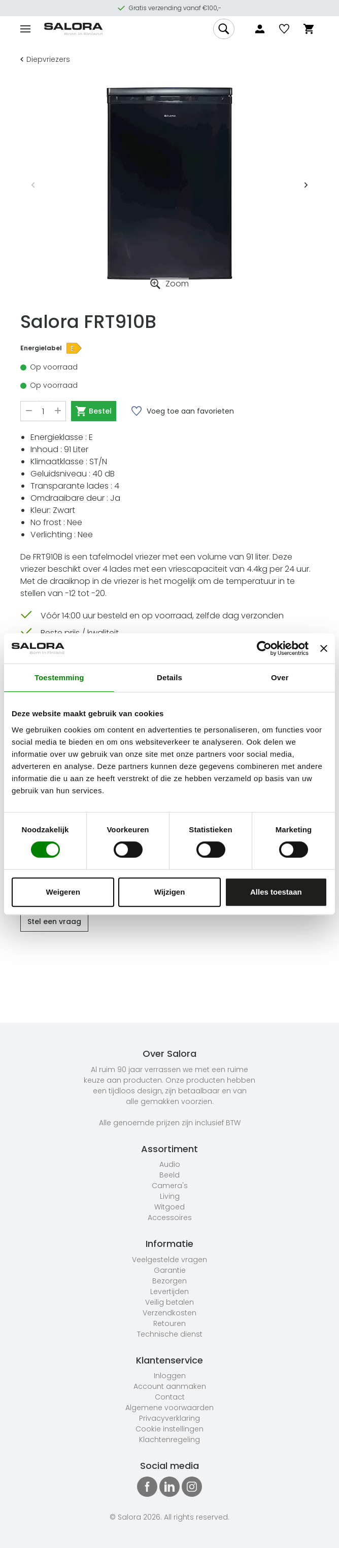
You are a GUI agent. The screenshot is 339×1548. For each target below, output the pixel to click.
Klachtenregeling (169, 1439)
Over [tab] (280, 677)
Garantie (170, 1270)
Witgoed (169, 1207)
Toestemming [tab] (59, 677)
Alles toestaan (276, 892)
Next (306, 183)
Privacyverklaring (169, 1418)
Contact (170, 1397)
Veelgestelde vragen (169, 1260)
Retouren (169, 1323)
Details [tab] (169, 677)
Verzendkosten (169, 1313)
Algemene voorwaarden (169, 1408)
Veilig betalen (169, 1302)
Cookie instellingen (169, 1429)
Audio (169, 1164)
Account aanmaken (169, 1386)
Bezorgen (169, 1281)
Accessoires (170, 1217)
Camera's (170, 1186)
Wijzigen (169, 892)
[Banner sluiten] (323, 648)
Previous (33, 183)
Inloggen (170, 1376)
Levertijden (169, 1291)
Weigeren (63, 892)
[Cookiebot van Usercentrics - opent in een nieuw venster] (264, 648)
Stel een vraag (54, 921)
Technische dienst (169, 1334)
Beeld (169, 1175)
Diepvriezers (45, 59)
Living (170, 1196)
